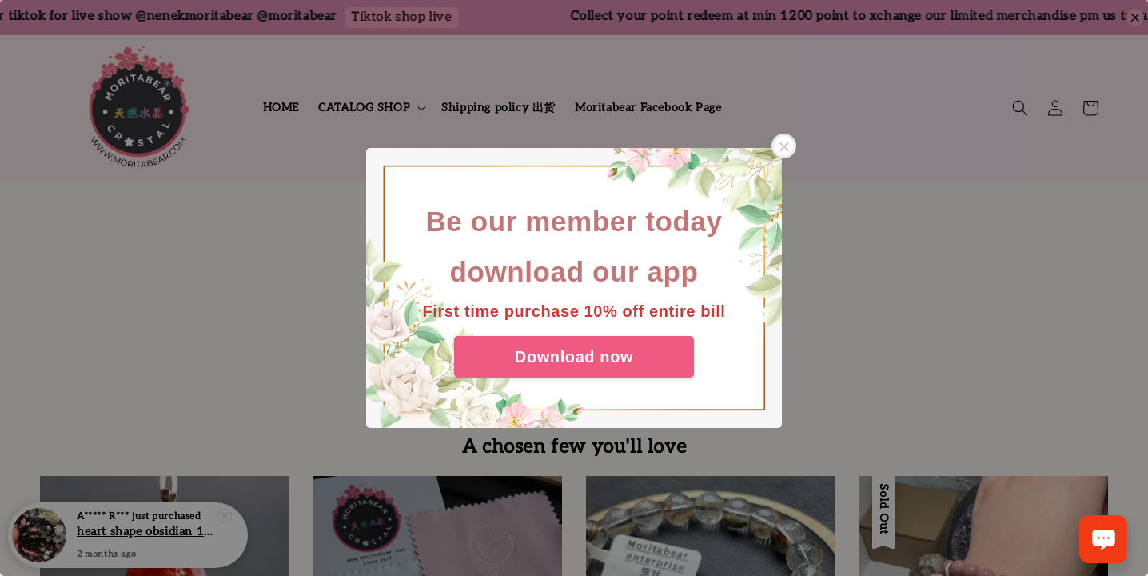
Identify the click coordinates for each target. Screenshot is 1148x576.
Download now (574, 357)
